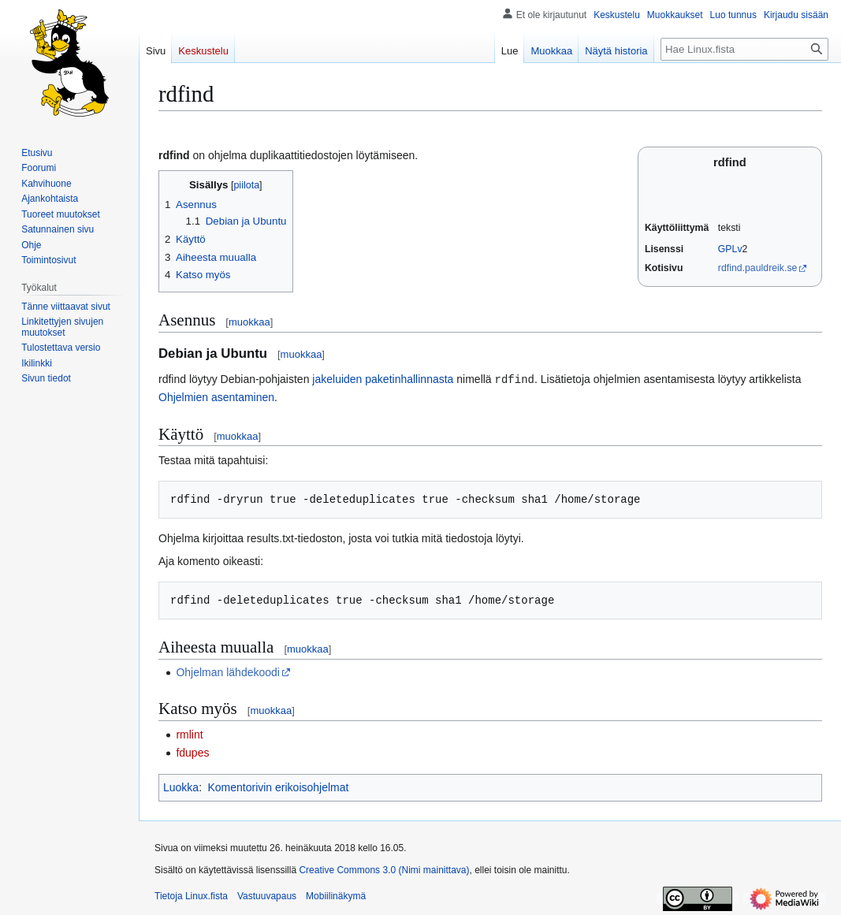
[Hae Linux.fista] (744, 49)
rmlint (189, 733)
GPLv (730, 249)
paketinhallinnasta (409, 379)
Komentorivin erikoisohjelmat (277, 786)
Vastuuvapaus (266, 895)
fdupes (192, 752)
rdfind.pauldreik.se (758, 267)
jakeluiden (337, 379)
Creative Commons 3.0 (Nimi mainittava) (384, 869)
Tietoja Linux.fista (191, 895)
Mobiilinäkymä (336, 895)
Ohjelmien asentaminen (216, 396)
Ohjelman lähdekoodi (228, 671)
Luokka (181, 786)
